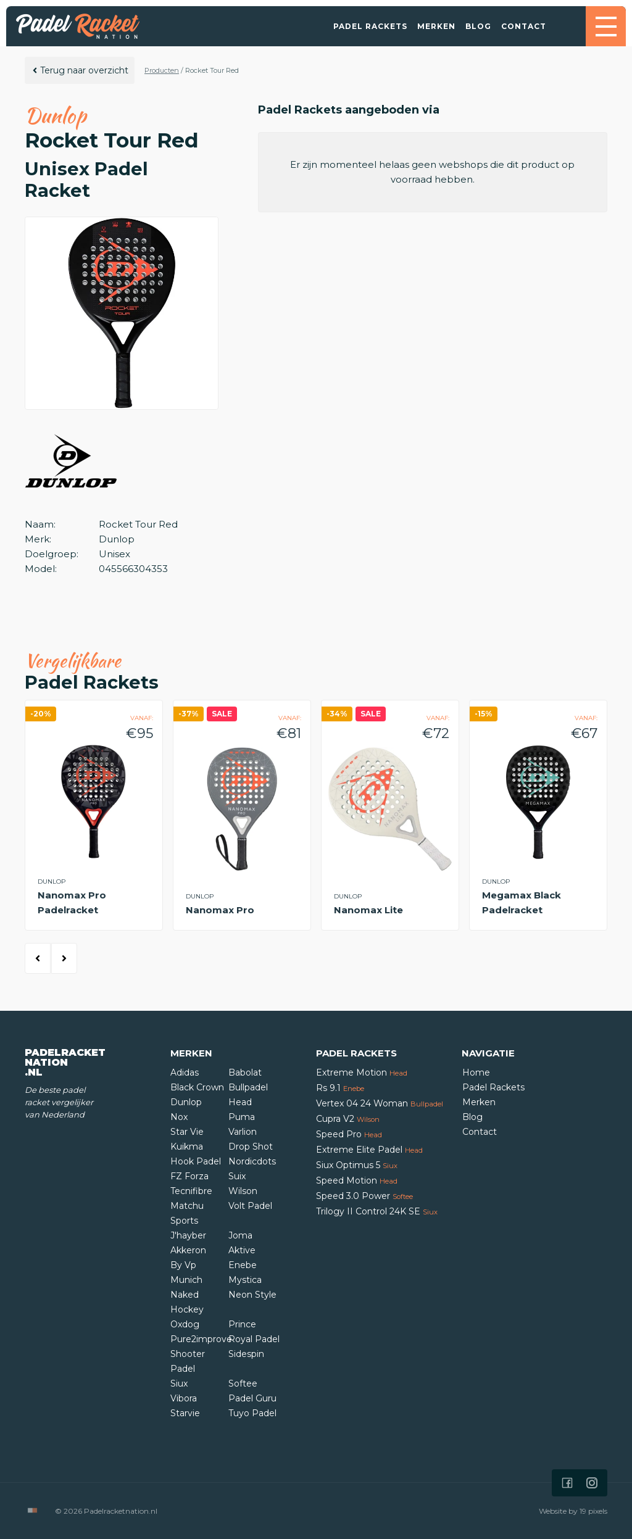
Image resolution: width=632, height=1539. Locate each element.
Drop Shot (250, 1146)
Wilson (242, 1191)
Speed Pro (349, 1134)
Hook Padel (195, 1161)
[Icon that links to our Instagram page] (591, 1482)
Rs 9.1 (340, 1087)
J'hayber (188, 1235)
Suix (237, 1176)
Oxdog (184, 1324)
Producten (161, 70)
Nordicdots (252, 1161)
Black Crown (197, 1087)
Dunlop (186, 1102)
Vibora (183, 1398)
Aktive (242, 1250)
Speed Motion (356, 1180)
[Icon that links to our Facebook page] (567, 1482)
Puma (241, 1116)
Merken (436, 26)
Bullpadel (248, 1087)
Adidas (184, 1072)
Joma (240, 1235)
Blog (478, 26)
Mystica (245, 1279)
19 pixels (593, 1511)
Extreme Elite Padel (369, 1149)
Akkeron (188, 1250)
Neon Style (252, 1294)
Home (476, 1072)
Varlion (242, 1131)
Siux (179, 1383)
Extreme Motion (361, 1072)
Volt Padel (250, 1205)
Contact (523, 26)
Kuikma (186, 1146)
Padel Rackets (370, 26)
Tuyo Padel (252, 1413)
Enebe (242, 1265)
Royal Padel (254, 1339)
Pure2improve (201, 1339)
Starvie (185, 1413)
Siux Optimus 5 (356, 1165)
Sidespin (246, 1353)
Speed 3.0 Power (364, 1195)
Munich (186, 1279)
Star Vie (187, 1131)
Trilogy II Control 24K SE (377, 1211)
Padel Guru (252, 1398)
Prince (242, 1324)
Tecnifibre (191, 1191)
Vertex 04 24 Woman (379, 1103)
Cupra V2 (348, 1118)
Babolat (245, 1072)
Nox (179, 1116)
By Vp (183, 1265)
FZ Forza (189, 1176)
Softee (242, 1383)
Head (240, 1102)
